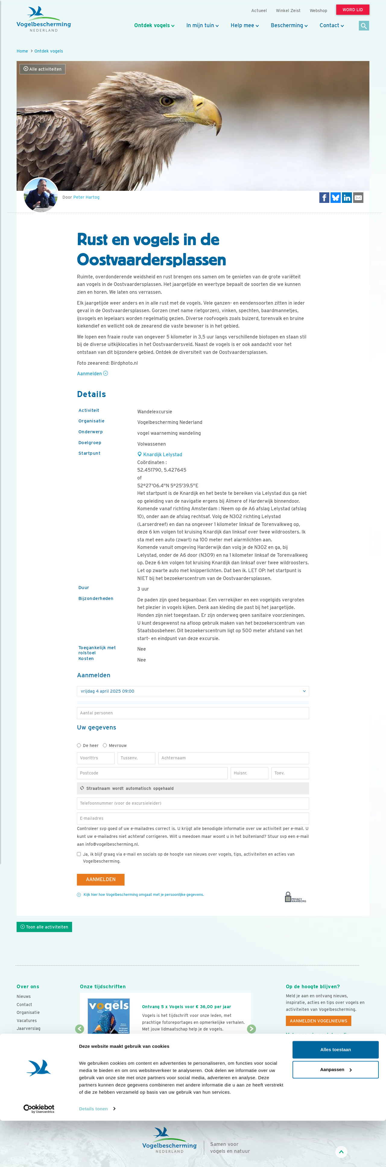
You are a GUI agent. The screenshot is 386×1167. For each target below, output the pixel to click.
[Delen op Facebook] (324, 197)
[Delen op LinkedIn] (347, 197)
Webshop (318, 10)
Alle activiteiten (43, 69)
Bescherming (287, 25)
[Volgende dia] (251, 1047)
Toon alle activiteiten (44, 927)
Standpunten (29, 1052)
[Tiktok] (352, 1048)
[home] (44, 19)
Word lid (156, 1040)
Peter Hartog (86, 197)
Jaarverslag (28, 1028)
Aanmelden (92, 374)
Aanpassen (336, 1115)
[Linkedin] (328, 1048)
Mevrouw (115, 745)
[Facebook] (291, 1048)
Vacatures (27, 1020)
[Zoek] (364, 26)
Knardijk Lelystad (159, 454)
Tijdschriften (29, 1036)
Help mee (242, 25)
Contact (329, 25)
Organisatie (28, 1012)
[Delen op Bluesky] (336, 197)
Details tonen (93, 1155)
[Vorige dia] (79, 1047)
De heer (88, 745)
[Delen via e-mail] (358, 197)
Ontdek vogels (152, 25)
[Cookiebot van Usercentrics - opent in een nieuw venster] (39, 1155)
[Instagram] (315, 1048)
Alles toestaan (335, 1096)
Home (22, 50)
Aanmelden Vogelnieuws (318, 1020)
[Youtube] (303, 1048)
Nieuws (24, 996)
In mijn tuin (200, 25)
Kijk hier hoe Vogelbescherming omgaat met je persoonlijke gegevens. (144, 894)
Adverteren (28, 1044)
